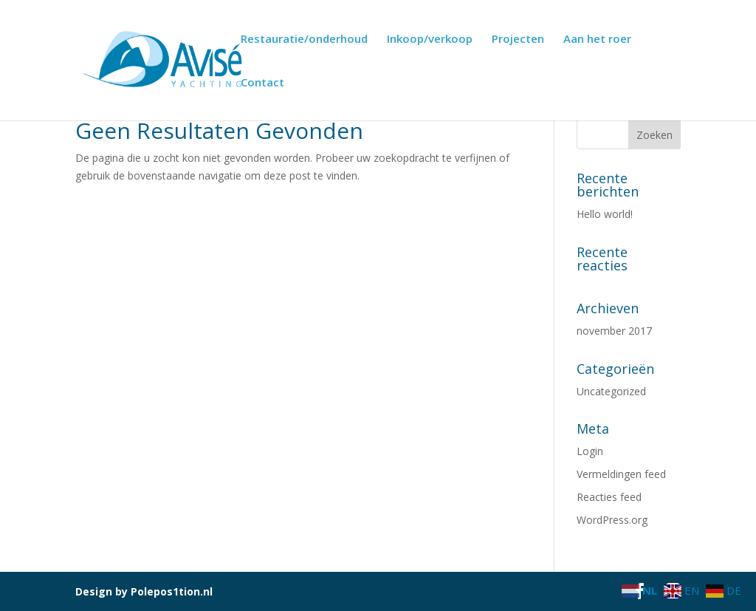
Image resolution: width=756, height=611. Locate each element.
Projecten (518, 39)
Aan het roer (597, 39)
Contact (262, 83)
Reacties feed (609, 497)
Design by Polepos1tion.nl (144, 591)
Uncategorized (611, 391)
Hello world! (605, 214)
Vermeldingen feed (621, 474)
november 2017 (614, 331)
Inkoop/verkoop (429, 39)
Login (590, 451)
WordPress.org (612, 520)
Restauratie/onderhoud (304, 39)
